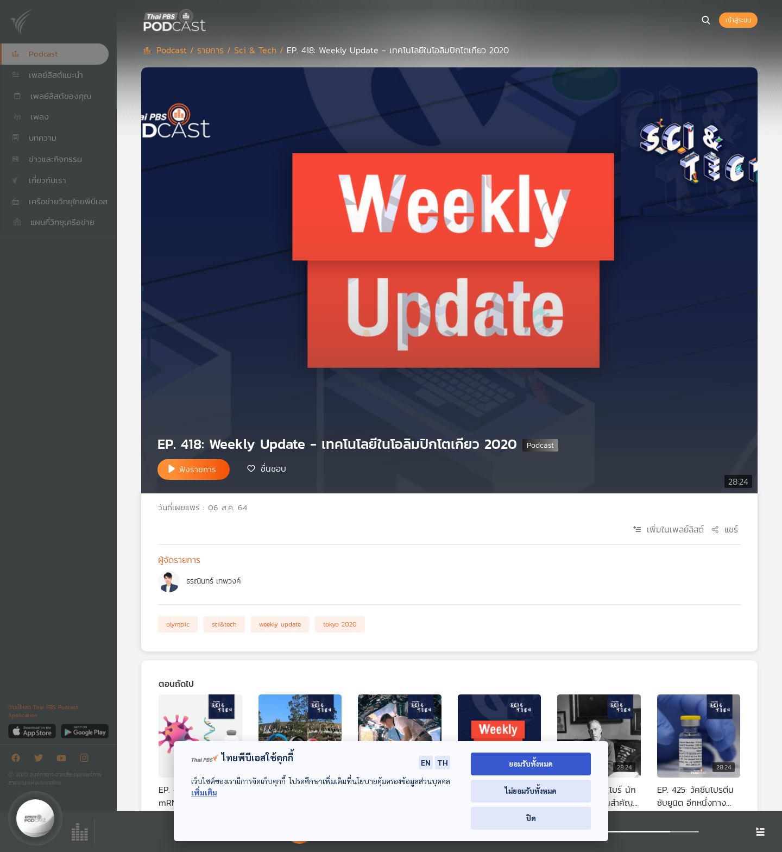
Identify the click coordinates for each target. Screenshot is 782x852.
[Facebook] (18, 760)
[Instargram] (87, 760)
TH (442, 762)
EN (426, 762)
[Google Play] (84, 730)
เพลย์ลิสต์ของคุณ (51, 96)
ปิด (531, 818)
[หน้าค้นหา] (706, 20)
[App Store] (33, 730)
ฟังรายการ (197, 469)
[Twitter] (41, 760)
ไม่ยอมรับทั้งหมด (531, 790)
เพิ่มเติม (204, 792)
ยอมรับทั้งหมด (531, 763)
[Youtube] (64, 760)
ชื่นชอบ (273, 468)
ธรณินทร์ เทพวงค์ (213, 581)
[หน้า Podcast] (209, 19)
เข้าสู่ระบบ (738, 20)
